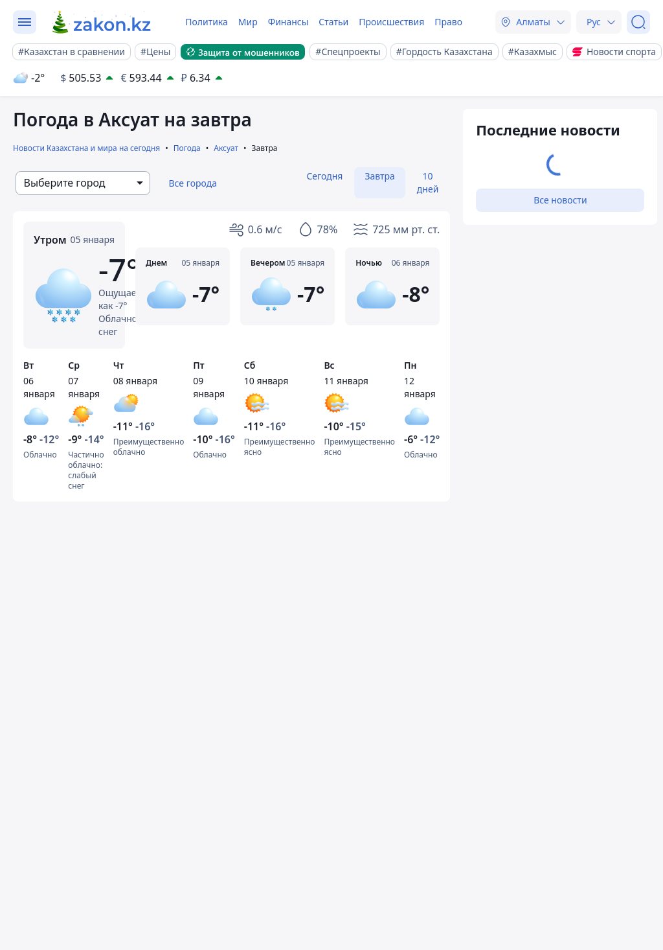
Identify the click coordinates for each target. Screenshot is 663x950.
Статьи (333, 22)
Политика (206, 22)
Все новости (560, 200)
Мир (248, 22)
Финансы (288, 22)
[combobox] (83, 183)
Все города (192, 183)
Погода (187, 148)
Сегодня (324, 176)
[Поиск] (638, 22)
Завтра (379, 176)
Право (448, 22)
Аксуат (226, 148)
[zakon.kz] (102, 22)
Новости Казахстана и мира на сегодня (86, 148)
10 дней (428, 182)
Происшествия (391, 22)
